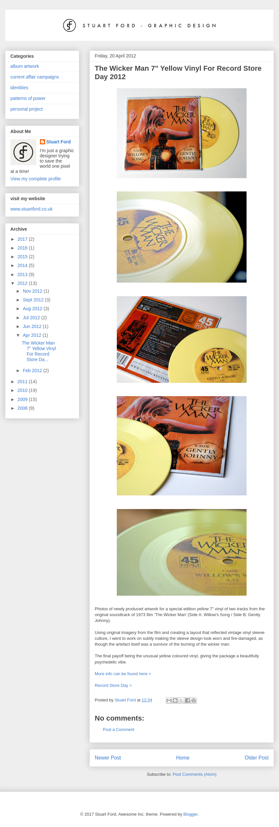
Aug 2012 (33, 308)
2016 (23, 247)
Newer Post (108, 757)
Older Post (257, 757)
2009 (23, 399)
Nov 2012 (33, 291)
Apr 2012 (32, 335)
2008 (23, 408)
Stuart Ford (58, 141)
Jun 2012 (33, 326)
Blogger (190, 814)
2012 (23, 283)
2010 (23, 390)
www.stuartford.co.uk (31, 209)
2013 (23, 274)
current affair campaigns (34, 76)
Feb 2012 (33, 370)
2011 (23, 381)
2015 (23, 256)
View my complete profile (35, 178)
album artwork (24, 66)
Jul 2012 (32, 317)
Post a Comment (118, 729)
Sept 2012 (34, 299)
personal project (26, 109)
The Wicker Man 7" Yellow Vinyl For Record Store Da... (39, 351)
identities (19, 87)
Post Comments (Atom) (194, 774)
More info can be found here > (123, 673)
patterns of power (27, 98)
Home (183, 757)
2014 (23, 265)
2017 (23, 239)
